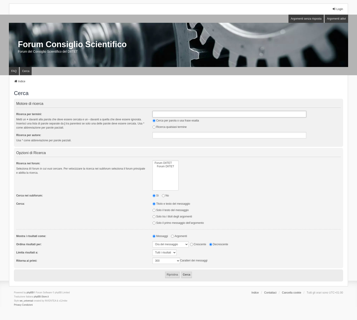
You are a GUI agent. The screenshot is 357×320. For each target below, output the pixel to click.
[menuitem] (17, 305)
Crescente (198, 244)
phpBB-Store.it (41, 296)
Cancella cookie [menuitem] (291, 292)
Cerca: (20, 203)
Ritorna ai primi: (26, 260)
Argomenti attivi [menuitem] (336, 18)
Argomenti (179, 236)
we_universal (26, 300)
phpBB (30, 292)
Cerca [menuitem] (25, 71)
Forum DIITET (165, 163)
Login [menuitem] (337, 9)
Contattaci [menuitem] (270, 292)
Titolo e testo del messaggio (171, 203)
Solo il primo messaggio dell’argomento (178, 223)
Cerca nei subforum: (29, 195)
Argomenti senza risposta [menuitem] (306, 18)
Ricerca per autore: (28, 135)
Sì (156, 195)
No (165, 195)
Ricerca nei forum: (28, 163)
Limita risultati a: (27, 252)
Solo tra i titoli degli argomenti (172, 216)
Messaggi (160, 236)
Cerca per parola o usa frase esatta (176, 120)
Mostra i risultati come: (31, 236)
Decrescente (218, 244)
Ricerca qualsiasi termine (170, 127)
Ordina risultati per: (28, 244)
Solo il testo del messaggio (171, 210)
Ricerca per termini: (29, 114)
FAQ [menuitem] (14, 71)
